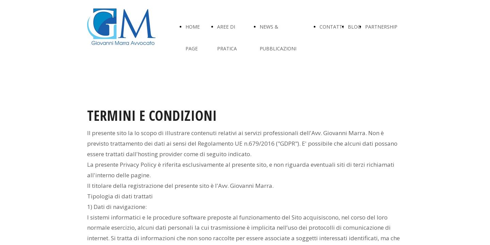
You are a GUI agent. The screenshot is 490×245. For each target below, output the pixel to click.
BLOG (354, 26)
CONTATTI (332, 26)
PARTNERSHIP (381, 26)
